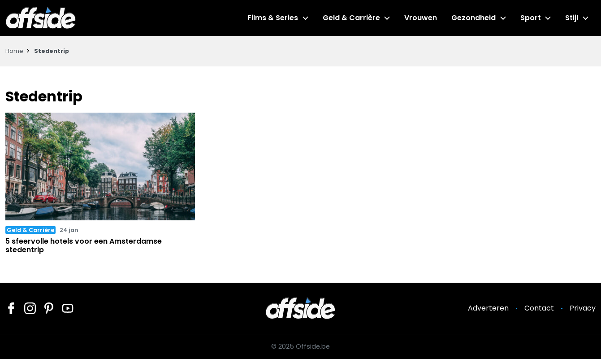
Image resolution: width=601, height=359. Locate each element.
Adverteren (488, 308)
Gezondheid (473, 18)
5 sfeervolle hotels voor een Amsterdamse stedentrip (83, 245)
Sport (530, 18)
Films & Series (272, 18)
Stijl (571, 18)
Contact (539, 308)
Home (14, 51)
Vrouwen (420, 18)
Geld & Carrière (351, 18)
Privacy (583, 308)
